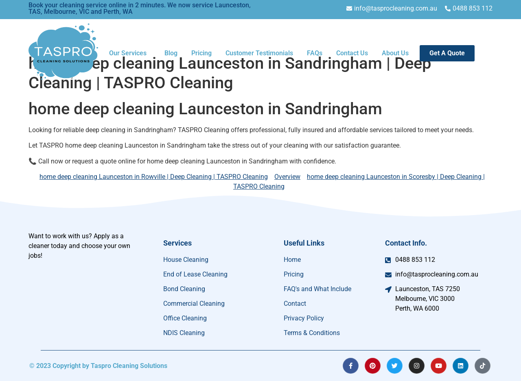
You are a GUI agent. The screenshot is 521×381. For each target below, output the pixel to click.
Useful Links (304, 243)
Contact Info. (406, 243)
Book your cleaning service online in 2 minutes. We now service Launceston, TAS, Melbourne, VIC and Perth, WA (139, 8)
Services (177, 243)
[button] (130, 53)
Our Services (128, 53)
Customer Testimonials (259, 53)
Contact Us (352, 53)
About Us (395, 53)
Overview (287, 177)
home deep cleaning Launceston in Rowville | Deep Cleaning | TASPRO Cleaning (153, 177)
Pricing (201, 53)
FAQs (314, 53)
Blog (170, 53)
